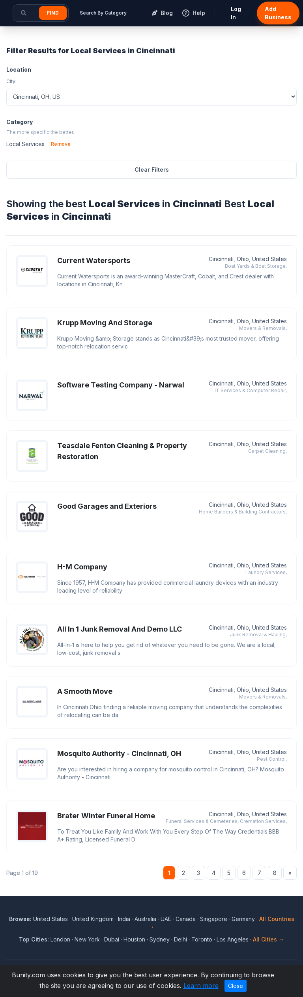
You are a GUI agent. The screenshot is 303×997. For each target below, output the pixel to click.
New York (87, 939)
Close (235, 985)
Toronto (201, 939)
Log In (236, 13)
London (60, 939)
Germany (243, 918)
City (10, 81)
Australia (145, 918)
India (124, 918)
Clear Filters (152, 169)
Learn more (201, 986)
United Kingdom (93, 918)
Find (53, 13)
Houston (134, 939)
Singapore (213, 918)
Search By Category (103, 13)
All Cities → (268, 939)
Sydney (160, 939)
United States (50, 918)
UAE (166, 918)
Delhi (180, 939)
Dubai (111, 939)
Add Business (278, 13)
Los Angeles (233, 939)
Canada (186, 918)
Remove (61, 144)
